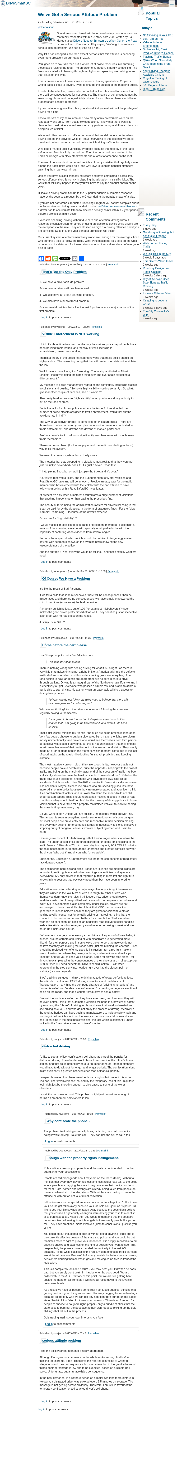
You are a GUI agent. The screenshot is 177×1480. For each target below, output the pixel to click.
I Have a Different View (157, 293)
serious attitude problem (61, 1340)
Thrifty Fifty (150, 225)
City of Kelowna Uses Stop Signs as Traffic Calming (156, 283)
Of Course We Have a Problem (66, 578)
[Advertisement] (88, 1439)
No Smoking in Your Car (158, 35)
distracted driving (56, 1046)
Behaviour (47, 27)
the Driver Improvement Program (117, 206)
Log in (44, 317)
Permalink (113, 264)
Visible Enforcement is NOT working (70, 334)
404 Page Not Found (156, 85)
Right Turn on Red (154, 88)
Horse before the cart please (64, 645)
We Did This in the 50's (157, 253)
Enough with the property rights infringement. (82, 1158)
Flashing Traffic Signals (157, 56)
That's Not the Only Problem (64, 271)
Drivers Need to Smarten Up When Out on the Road (105, 40)
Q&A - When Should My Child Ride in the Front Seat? (157, 64)
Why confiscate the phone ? (68, 1121)
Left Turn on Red (153, 38)
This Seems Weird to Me (158, 261)
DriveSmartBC (18, 3)
